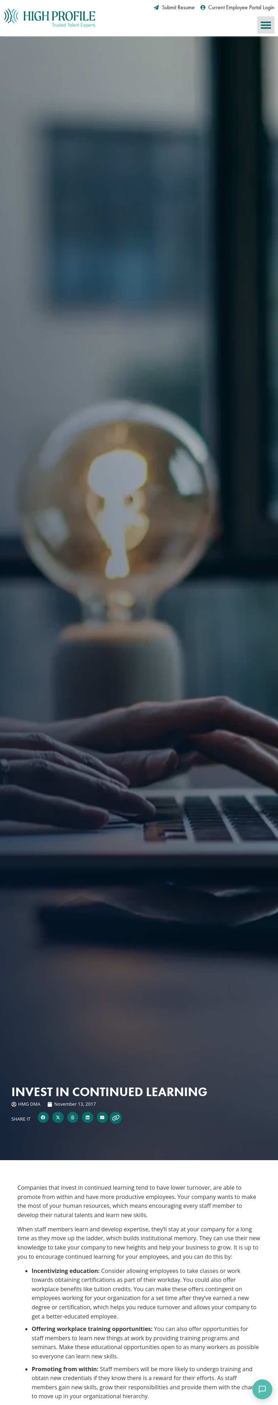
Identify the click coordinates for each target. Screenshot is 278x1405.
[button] (265, 24)
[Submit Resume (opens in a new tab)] (174, 7)
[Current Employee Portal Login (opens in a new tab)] (237, 7)
